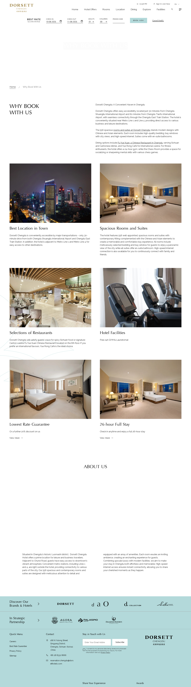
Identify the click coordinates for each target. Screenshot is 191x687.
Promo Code (118, 19)
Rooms (106, 9)
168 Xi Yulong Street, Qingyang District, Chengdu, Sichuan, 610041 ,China (61, 645)
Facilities (161, 9)
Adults (91, 19)
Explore (147, 9)
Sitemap (13, 656)
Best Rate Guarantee (18, 646)
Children (103, 19)
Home (75, 9)
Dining (134, 9)
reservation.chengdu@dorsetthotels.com (61, 662)
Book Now (138, 20)
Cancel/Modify (158, 20)
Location (120, 9)
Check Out (71, 19)
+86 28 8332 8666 (58, 655)
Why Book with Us (32, 87)
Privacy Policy (15, 651)
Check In (49, 19)
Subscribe (120, 642)
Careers (13, 641)
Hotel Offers (90, 9)
